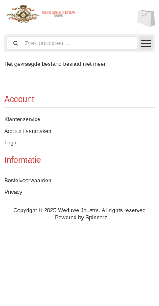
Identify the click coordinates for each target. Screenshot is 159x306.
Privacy (13, 192)
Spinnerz (96, 217)
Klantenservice (22, 119)
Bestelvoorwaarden (27, 180)
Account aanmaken (27, 131)
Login (11, 142)
